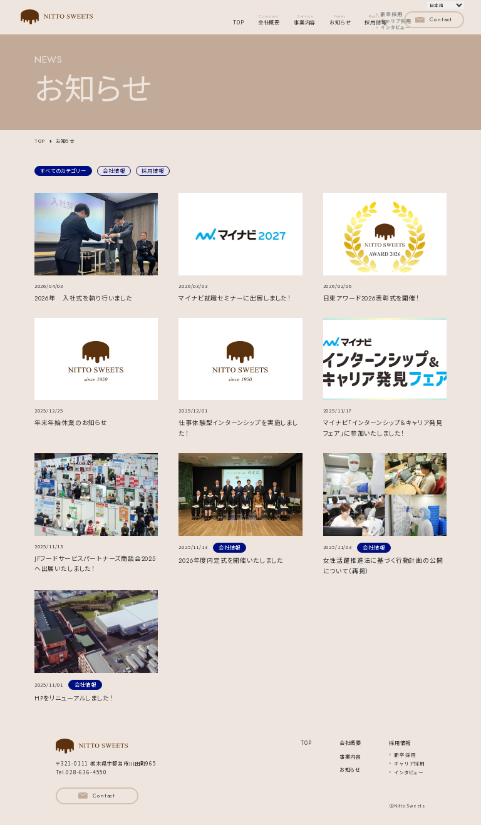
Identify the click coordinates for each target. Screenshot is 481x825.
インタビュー (409, 772)
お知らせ (340, 19)
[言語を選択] (445, 5)
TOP (238, 22)
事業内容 (305, 19)
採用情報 (152, 170)
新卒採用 (405, 754)
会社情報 (114, 170)
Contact (433, 19)
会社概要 (269, 19)
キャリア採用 (409, 763)
